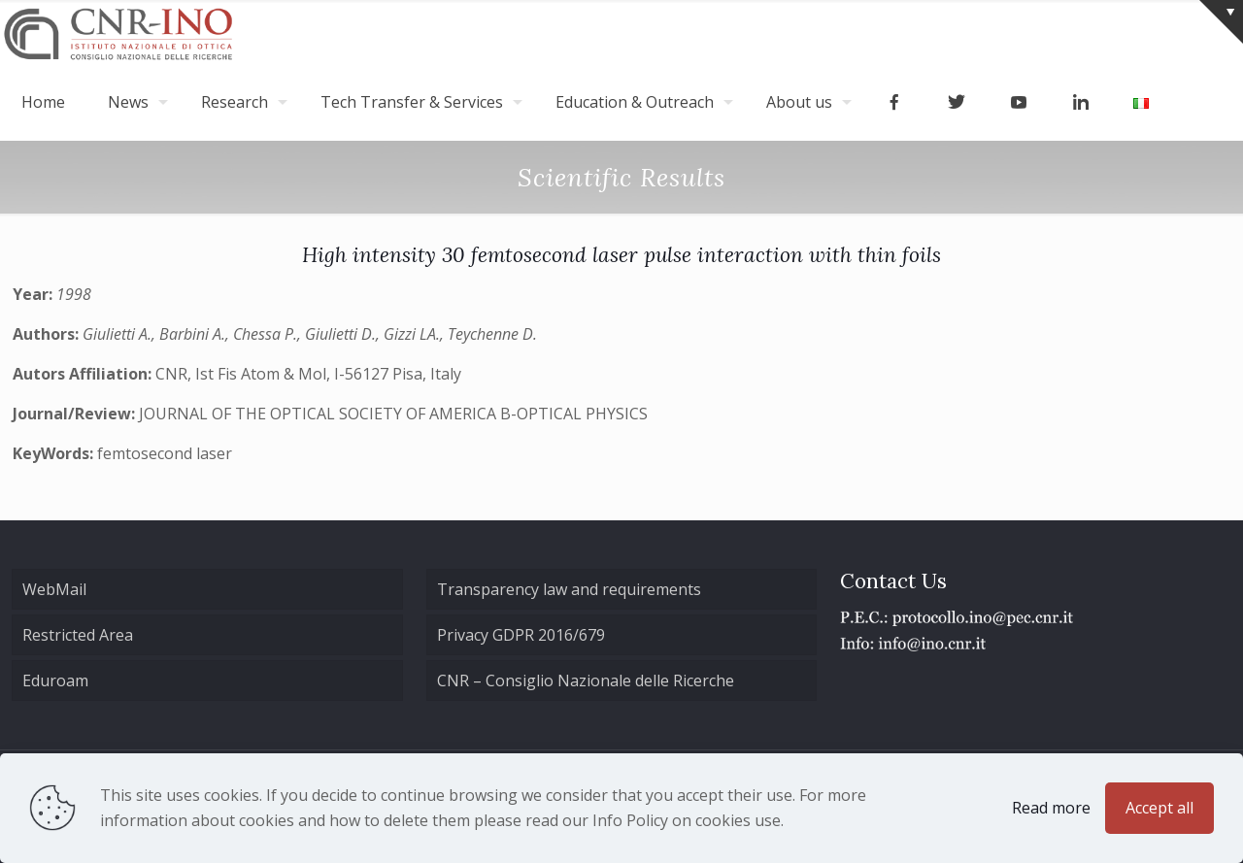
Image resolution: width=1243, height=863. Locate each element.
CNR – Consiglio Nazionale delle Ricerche (585, 680)
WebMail (54, 589)
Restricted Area (77, 635)
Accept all (1159, 807)
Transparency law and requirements (569, 589)
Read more (1051, 807)
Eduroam (55, 680)
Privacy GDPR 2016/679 (521, 635)
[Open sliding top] (1221, 22)
